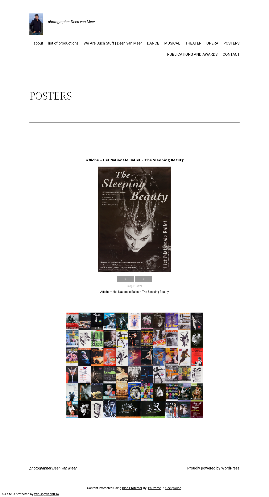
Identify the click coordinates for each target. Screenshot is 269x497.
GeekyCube (173, 488)
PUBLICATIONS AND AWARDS (192, 54)
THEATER (193, 43)
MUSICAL (172, 43)
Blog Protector (132, 488)
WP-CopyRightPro (46, 494)
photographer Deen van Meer (71, 22)
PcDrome (154, 488)
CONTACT (231, 54)
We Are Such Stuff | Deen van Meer (113, 43)
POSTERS (231, 43)
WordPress (230, 468)
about (38, 43)
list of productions (63, 43)
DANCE (153, 43)
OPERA (212, 43)
